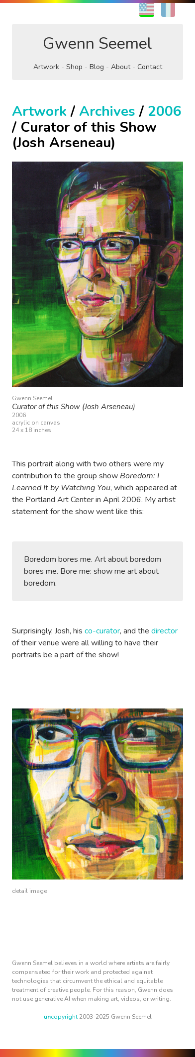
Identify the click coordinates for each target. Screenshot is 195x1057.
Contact (149, 67)
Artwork (46, 67)
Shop (74, 67)
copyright (61, 1017)
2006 (165, 111)
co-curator (102, 630)
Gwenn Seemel (97, 43)
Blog (97, 67)
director (164, 630)
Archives (107, 111)
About (120, 67)
